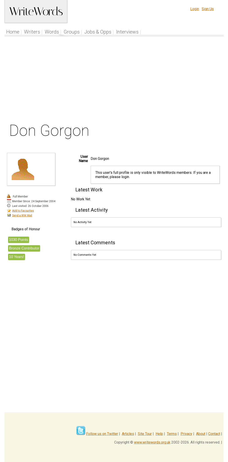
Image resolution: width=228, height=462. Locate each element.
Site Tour (145, 434)
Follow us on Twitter (102, 434)
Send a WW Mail (22, 215)
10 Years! (16, 257)
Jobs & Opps (97, 32)
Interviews (127, 32)
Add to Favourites (23, 210)
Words (52, 32)
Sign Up (208, 9)
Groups (72, 32)
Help (159, 434)
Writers (32, 32)
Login (194, 9)
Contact (214, 434)
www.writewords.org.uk (152, 442)
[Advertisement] (114, 80)
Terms (172, 434)
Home (12, 32)
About (200, 434)
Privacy (186, 434)
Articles (128, 434)
